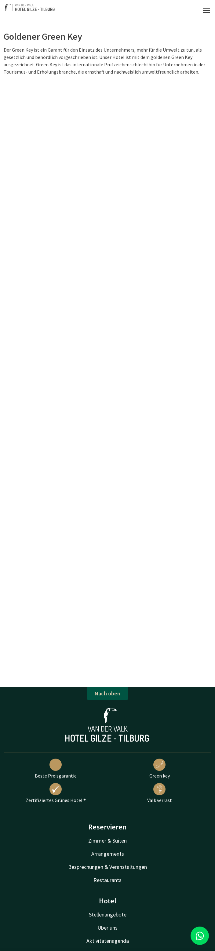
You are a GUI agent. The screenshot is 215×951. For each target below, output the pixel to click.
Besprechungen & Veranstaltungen (107, 866)
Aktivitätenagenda (107, 940)
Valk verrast (159, 793)
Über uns (107, 927)
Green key (159, 769)
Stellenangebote (107, 914)
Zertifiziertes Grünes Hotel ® (56, 793)
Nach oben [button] (107, 693)
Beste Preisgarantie (56, 769)
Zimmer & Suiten (107, 840)
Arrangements (107, 853)
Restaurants (107, 880)
